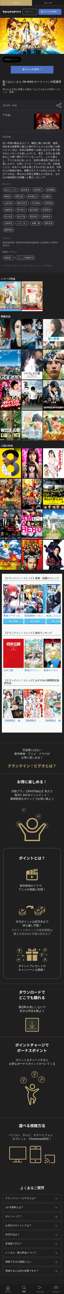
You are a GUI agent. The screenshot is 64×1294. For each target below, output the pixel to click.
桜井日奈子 (22, 203)
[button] (56, 604)
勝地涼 (7, 196)
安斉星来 (46, 209)
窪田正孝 (48, 223)
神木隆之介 (33, 196)
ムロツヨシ (22, 223)
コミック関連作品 (25, 257)
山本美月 (8, 203)
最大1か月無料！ (50, 11)
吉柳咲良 (8, 209)
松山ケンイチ (10, 189)
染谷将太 (25, 189)
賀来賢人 (38, 189)
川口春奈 (36, 203)
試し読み (13, 621)
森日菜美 (34, 209)
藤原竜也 (8, 230)
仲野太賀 (19, 196)
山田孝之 (8, 223)
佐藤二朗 (36, 223)
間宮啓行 (34, 216)
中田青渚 (48, 203)
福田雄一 (8, 257)
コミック (48, 3)
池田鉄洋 (46, 216)
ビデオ (16, 3)
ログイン (29, 11)
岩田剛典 (50, 189)
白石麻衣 (46, 196)
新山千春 (21, 216)
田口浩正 (8, 216)
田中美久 (21, 209)
